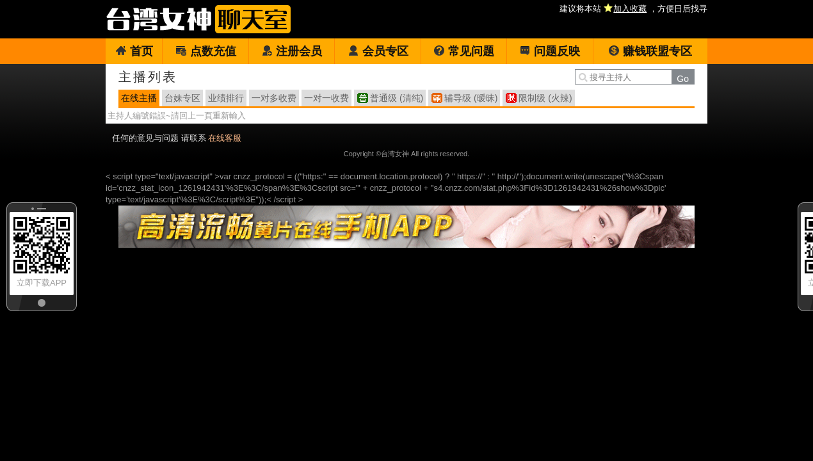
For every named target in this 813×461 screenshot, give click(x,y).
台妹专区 (182, 98)
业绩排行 (226, 98)
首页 (134, 51)
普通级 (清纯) (396, 98)
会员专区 (378, 51)
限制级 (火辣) (545, 98)
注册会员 (291, 51)
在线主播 (139, 98)
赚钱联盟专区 (650, 51)
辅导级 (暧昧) (470, 98)
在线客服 (224, 138)
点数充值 (205, 51)
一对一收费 (326, 98)
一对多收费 (274, 98)
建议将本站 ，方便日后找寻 (633, 8)
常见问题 (463, 51)
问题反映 (549, 51)
